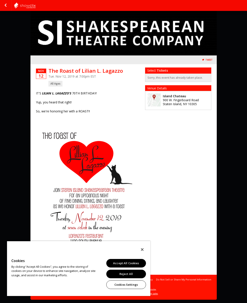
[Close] (142, 249)
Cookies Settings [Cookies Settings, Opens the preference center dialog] (126, 285)
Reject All (126, 274)
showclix (35, 5)
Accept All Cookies (126, 263)
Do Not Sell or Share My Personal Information (183, 279)
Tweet (209, 59)
